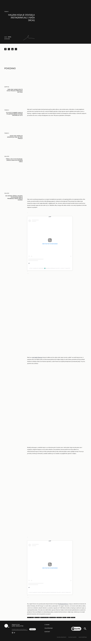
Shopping (6, 86)
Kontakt (47, 631)
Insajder (6, 156)
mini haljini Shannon (37, 357)
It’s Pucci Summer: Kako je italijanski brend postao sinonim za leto (14, 114)
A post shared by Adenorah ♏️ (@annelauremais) (42, 268)
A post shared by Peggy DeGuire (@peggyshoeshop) (43, 592)
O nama (47, 624)
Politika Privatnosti (61, 637)
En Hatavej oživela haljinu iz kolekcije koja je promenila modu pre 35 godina (14, 198)
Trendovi (6, 11)
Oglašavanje (49, 628)
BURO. (9, 37)
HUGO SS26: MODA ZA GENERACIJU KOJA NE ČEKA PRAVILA (15, 137)
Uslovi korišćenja (83, 637)
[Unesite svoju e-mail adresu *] (20, 629)
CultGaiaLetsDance (63, 604)
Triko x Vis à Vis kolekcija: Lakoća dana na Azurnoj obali (14, 160)
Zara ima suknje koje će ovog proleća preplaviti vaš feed (15, 91)
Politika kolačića (72, 637)
